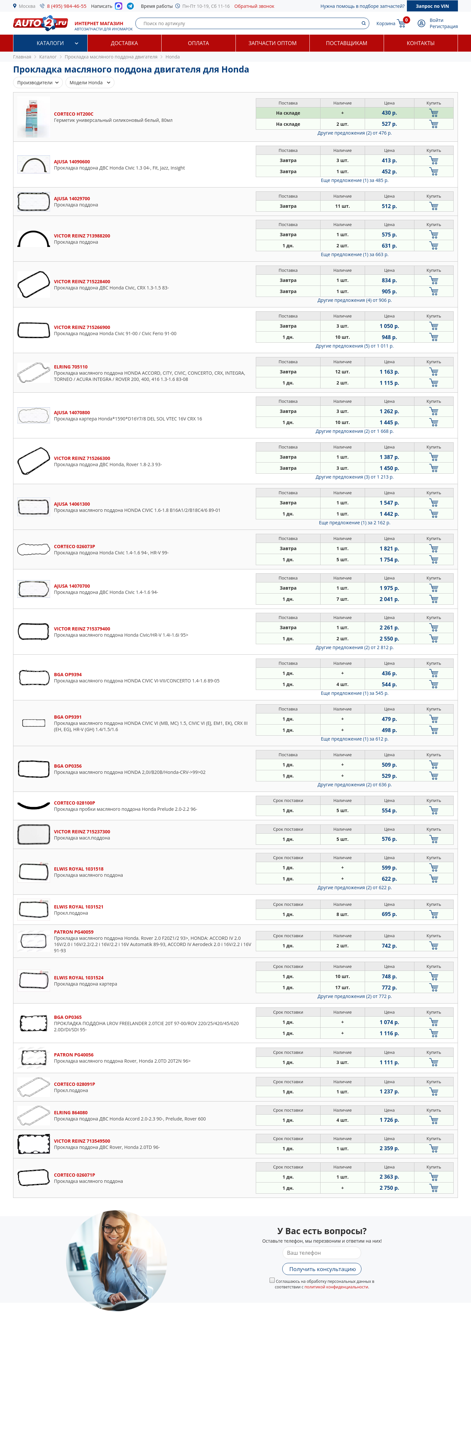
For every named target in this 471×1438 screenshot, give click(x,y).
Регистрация (444, 26)
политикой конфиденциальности (336, 1287)
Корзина (385, 23)
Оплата (198, 43)
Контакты (421, 43)
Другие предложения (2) (355, 133)
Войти (437, 20)
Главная (22, 57)
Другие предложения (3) (355, 477)
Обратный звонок (254, 6)
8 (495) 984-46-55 (67, 6)
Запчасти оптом (273, 43)
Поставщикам (346, 43)
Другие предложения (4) (355, 300)
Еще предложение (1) (355, 180)
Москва (27, 6)
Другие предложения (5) (355, 346)
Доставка (124, 43)
